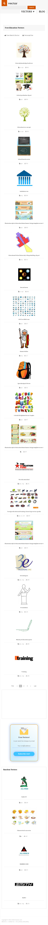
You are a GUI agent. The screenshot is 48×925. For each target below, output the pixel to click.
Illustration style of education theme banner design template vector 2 (24, 223)
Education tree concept (24, 127)
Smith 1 (24, 897)
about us (4, 921)
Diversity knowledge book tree (24, 63)
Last (35, 686)
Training (24, 671)
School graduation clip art (24, 95)
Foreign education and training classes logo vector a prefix (24, 511)
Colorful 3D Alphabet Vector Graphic (24, 415)
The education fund (24, 479)
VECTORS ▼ (28, 11)
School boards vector (24, 159)
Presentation (24, 607)
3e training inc (24, 575)
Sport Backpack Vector (24, 383)
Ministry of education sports (24, 639)
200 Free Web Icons (24, 319)
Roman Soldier (24, 351)
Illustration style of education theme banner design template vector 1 (24, 447)
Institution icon (24, 191)
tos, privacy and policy (22, 921)
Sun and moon (24, 287)
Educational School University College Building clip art (24, 255)
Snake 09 (24, 797)
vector (12, 3)
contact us (11, 921)
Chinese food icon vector (24, 830)
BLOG (42, 11)
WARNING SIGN (24, 864)
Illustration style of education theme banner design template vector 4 (24, 543)
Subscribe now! (24, 754)
